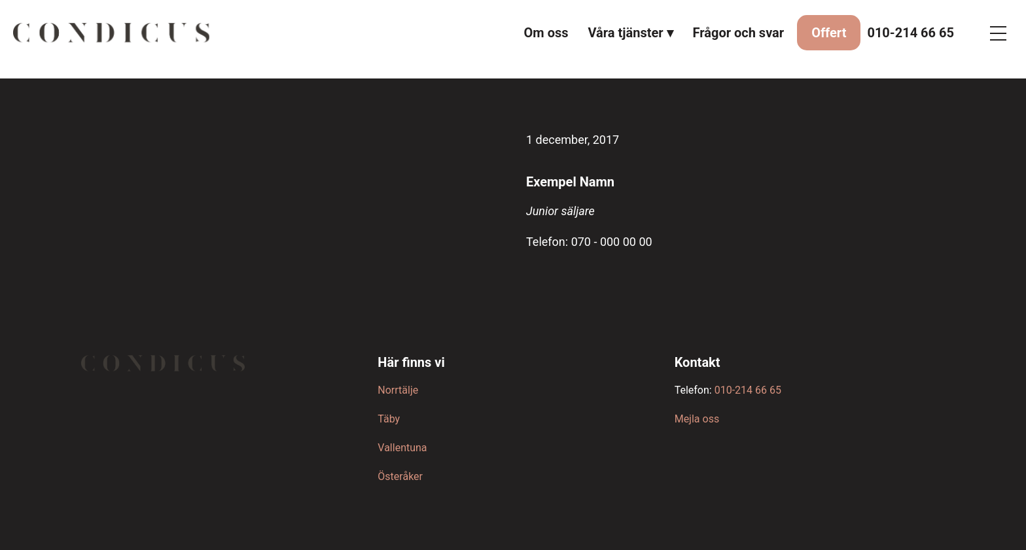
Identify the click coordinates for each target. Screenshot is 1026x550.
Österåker (400, 476)
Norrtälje (398, 390)
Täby (389, 419)
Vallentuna (402, 447)
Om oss (546, 33)
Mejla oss (697, 419)
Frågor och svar (739, 33)
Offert (828, 33)
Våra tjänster (625, 33)
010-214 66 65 (910, 33)
